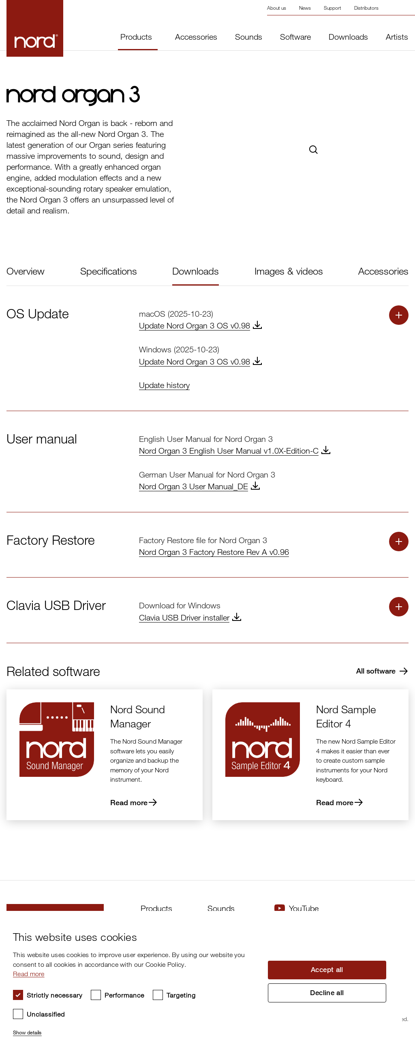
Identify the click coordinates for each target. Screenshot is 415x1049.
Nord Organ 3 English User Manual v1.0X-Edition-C (229, 450)
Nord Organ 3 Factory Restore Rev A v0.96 (214, 551)
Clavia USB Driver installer (184, 617)
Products (136, 36)
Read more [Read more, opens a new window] (29, 973)
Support (332, 7)
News (305, 7)
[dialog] (201, 980)
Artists (397, 36)
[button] (135, 1029)
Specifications (108, 271)
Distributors (366, 7)
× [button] (393, 920)
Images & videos (289, 271)
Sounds (248, 36)
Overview (25, 271)
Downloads (348, 36)
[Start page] (21, 28)
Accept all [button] (327, 969)
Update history (164, 385)
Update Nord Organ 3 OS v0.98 (194, 325)
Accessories (196, 36)
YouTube (296, 908)
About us (276, 7)
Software (295, 36)
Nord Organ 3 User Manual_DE (193, 486)
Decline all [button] (327, 993)
